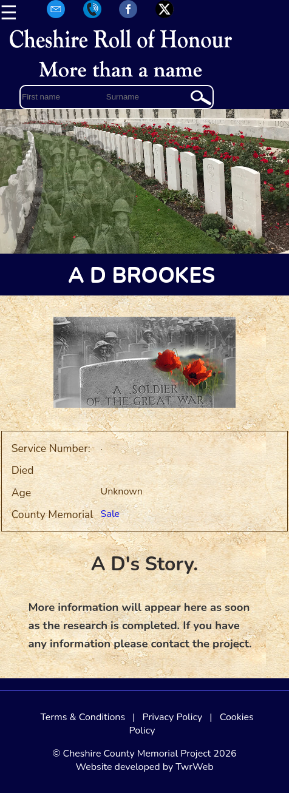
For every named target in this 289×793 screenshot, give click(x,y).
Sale (110, 514)
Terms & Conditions (82, 717)
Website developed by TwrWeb (144, 767)
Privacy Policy (173, 717)
